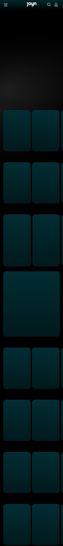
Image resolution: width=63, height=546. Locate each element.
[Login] (56, 5)
